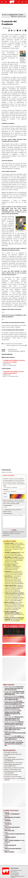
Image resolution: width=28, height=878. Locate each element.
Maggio (14, 840)
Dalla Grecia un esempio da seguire (14, 767)
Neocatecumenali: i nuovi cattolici (14, 762)
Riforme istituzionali (14, 351)
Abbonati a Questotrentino (12, 646)
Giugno (10, 836)
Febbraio (12, 813)
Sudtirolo (22, 351)
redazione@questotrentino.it (17, 876)
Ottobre (12, 826)
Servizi (21, 14)
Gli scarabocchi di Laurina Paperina (12, 343)
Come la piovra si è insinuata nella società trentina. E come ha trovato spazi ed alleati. (14, 573)
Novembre (8, 823)
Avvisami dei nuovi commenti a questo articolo (12, 510)
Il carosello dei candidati (11, 774)
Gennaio (12, 816)
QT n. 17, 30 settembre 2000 (11, 376)
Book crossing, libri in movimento (16, 345)
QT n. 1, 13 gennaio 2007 (11, 14)
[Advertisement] (14, 423)
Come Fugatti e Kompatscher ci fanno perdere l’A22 (13, 765)
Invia (14, 530)
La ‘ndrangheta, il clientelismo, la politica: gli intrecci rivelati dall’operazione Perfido (13, 567)
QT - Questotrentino (10, 757)
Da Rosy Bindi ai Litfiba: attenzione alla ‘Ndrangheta (14, 619)
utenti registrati (9, 480)
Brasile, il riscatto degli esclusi (13, 769)
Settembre (9, 829)
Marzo (13, 847)
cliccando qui (14, 503)
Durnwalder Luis (12, 349)
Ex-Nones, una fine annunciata (13, 776)
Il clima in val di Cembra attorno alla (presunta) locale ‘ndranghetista (14, 554)
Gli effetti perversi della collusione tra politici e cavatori (14, 614)
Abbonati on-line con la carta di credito (14, 654)
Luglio (15, 833)
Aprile (10, 844)
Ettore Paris (7, 28)
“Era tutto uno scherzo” (11, 752)
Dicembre (8, 819)
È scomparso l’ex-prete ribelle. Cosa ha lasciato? (13, 772)
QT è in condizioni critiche (11, 637)
